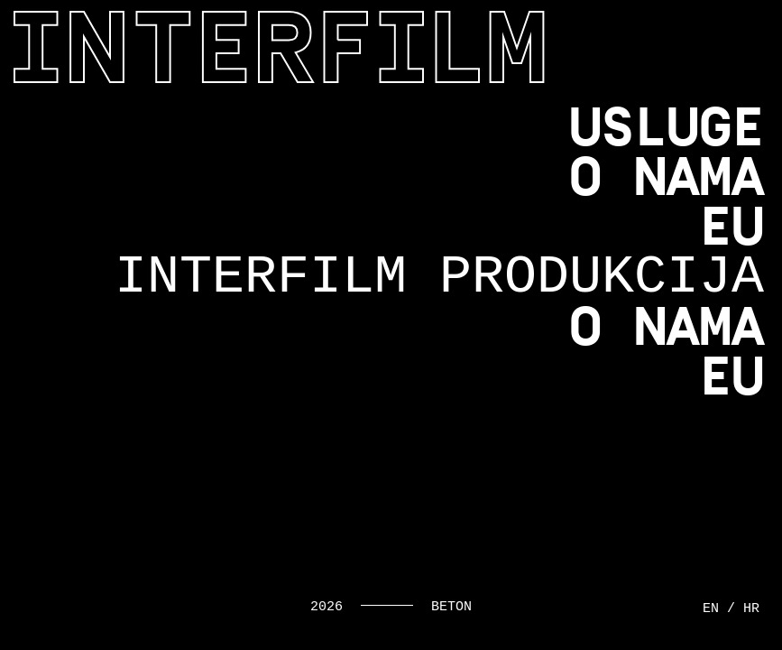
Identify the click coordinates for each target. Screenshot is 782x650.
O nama (666, 177)
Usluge (666, 127)
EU (731, 226)
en (711, 609)
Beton (451, 607)
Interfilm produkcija (439, 277)
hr (751, 609)
